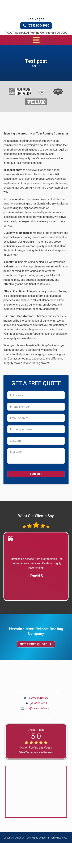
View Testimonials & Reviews (36, 752)
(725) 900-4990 (38, 703)
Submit (36, 473)
